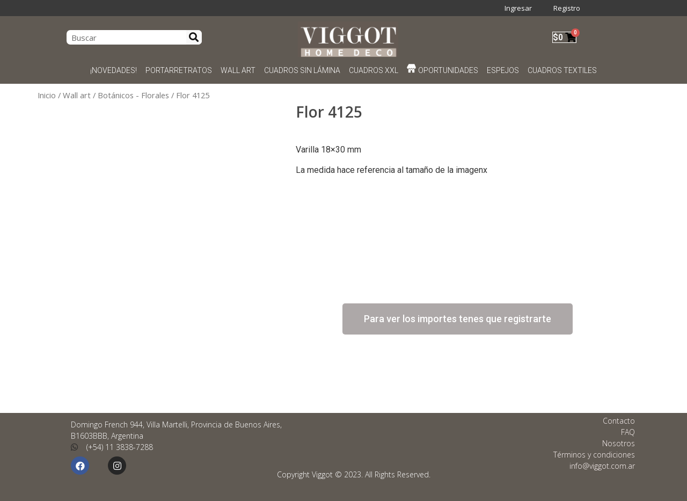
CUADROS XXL (373, 70)
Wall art (77, 95)
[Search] (194, 37)
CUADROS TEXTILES (562, 70)
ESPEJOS (503, 70)
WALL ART (238, 70)
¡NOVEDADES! (113, 70)
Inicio (47, 95)
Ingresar (518, 8)
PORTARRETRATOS (178, 70)
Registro (566, 8)
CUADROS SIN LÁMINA (302, 70)
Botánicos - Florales (133, 95)
